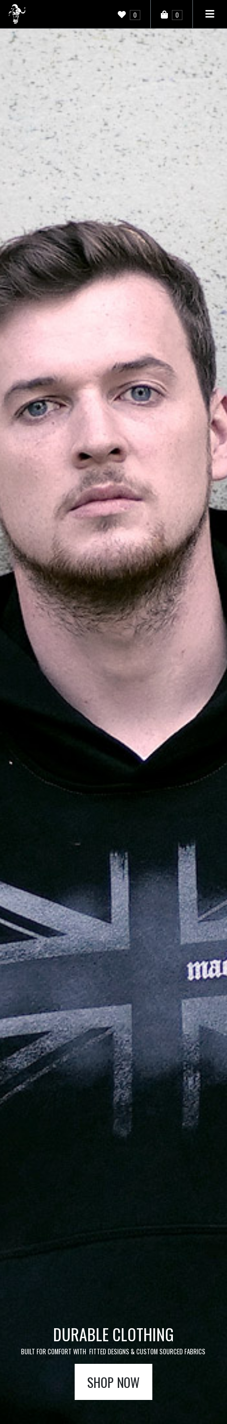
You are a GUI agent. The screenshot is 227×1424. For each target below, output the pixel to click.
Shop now (113, 1381)
